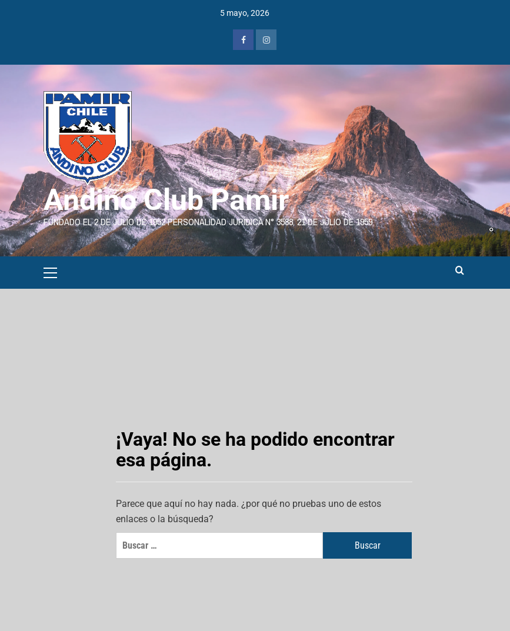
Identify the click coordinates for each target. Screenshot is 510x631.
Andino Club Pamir (166, 200)
